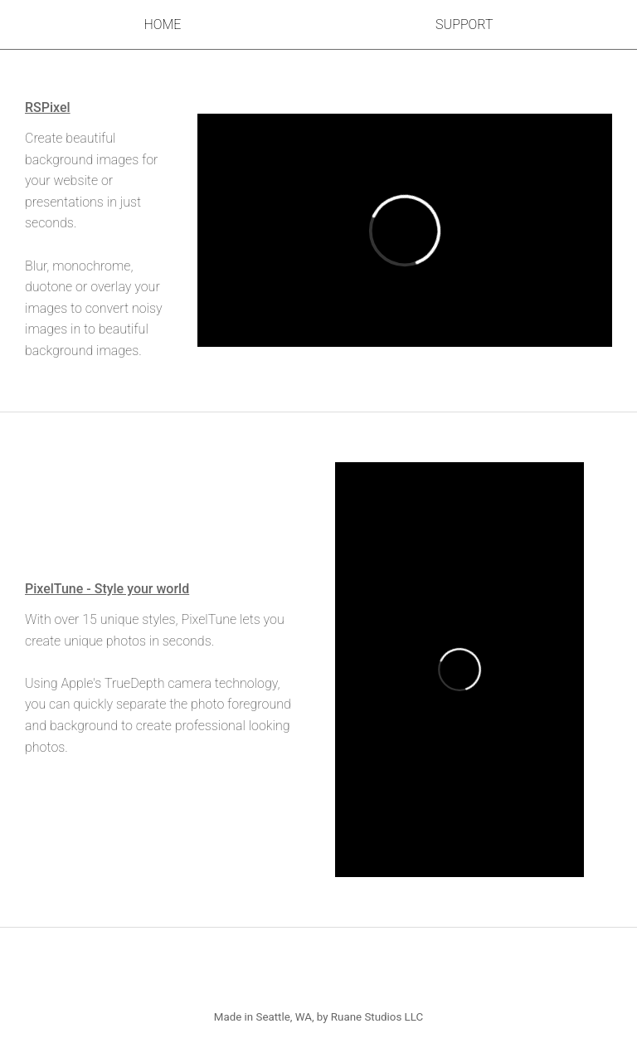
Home (162, 24)
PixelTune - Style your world (107, 589)
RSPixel (48, 107)
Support (464, 24)
